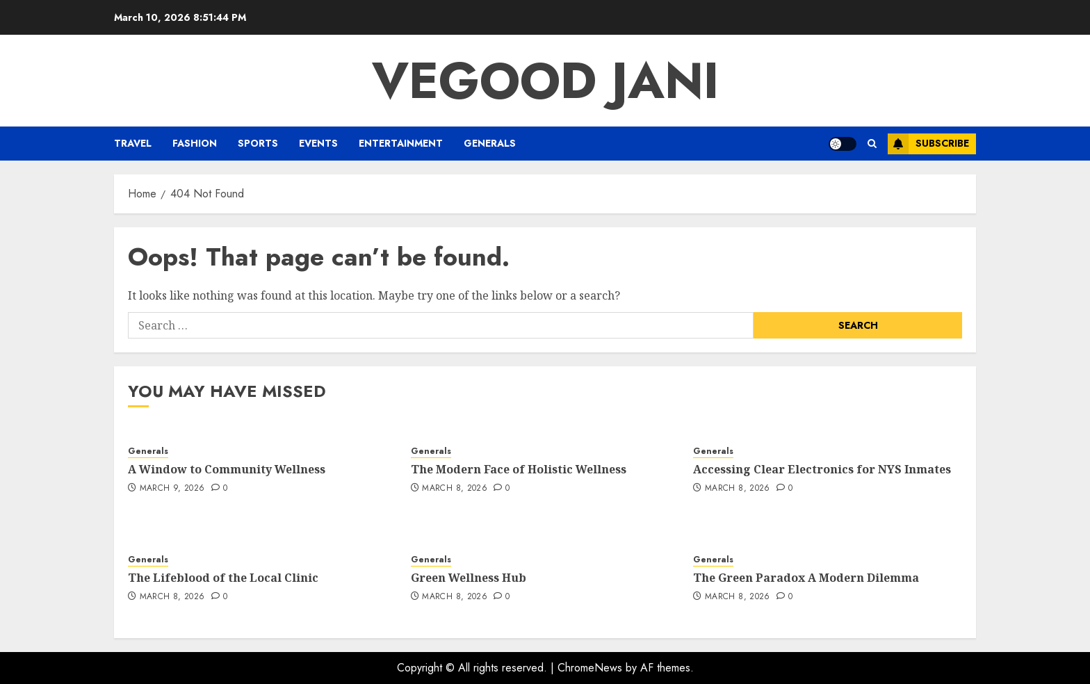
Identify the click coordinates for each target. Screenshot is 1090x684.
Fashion (194, 143)
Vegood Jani (545, 80)
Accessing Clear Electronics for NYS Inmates (822, 469)
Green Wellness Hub (468, 577)
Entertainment (401, 143)
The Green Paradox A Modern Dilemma (806, 577)
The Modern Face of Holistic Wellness (518, 469)
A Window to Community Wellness (226, 469)
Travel (133, 143)
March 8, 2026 (454, 488)
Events (318, 143)
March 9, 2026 (172, 488)
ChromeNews (590, 668)
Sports (258, 143)
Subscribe (928, 143)
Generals (490, 143)
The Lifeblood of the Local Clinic (223, 577)
